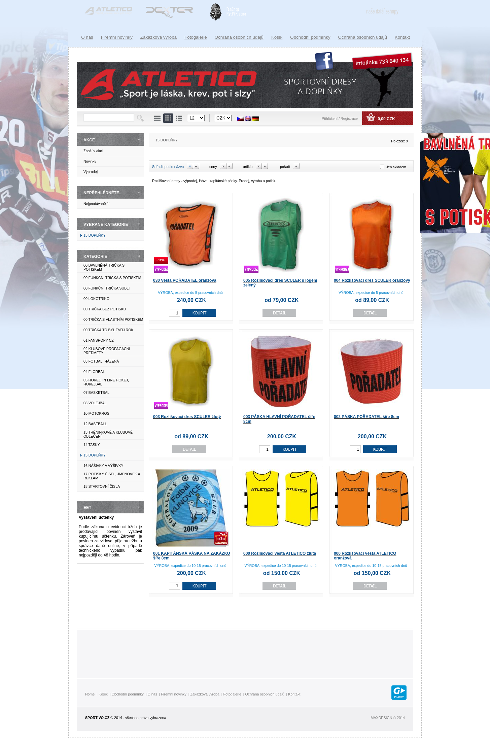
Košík (276, 37)
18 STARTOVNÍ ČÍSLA (101, 486)
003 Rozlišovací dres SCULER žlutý (187, 416)
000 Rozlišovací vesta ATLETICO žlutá (279, 553)
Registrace (349, 118)
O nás (87, 37)
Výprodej (90, 172)
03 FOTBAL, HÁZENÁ (101, 361)
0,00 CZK (386, 118)
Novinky (89, 161)
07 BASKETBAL (96, 392)
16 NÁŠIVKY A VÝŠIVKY (103, 466)
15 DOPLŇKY (94, 235)
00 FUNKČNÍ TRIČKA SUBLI (106, 288)
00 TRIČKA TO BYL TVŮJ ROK (108, 330)
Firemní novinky (117, 37)
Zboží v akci (93, 151)
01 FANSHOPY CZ (98, 340)
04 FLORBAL (94, 372)
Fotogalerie (195, 37)
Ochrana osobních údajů (362, 37)
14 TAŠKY (91, 445)
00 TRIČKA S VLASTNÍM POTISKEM (113, 319)
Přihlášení (330, 118)
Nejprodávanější (96, 204)
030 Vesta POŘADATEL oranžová (184, 280)
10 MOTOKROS (96, 413)
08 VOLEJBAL (95, 403)
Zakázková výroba (158, 37)
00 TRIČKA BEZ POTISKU (104, 309)
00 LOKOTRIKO (96, 299)
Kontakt (402, 37)
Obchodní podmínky (310, 37)
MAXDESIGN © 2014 (388, 718)
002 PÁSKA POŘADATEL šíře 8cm (366, 416)
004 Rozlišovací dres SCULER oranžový (372, 280)
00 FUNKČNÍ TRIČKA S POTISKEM (112, 278)
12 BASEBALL (95, 424)
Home (90, 694)
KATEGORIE (95, 256)
